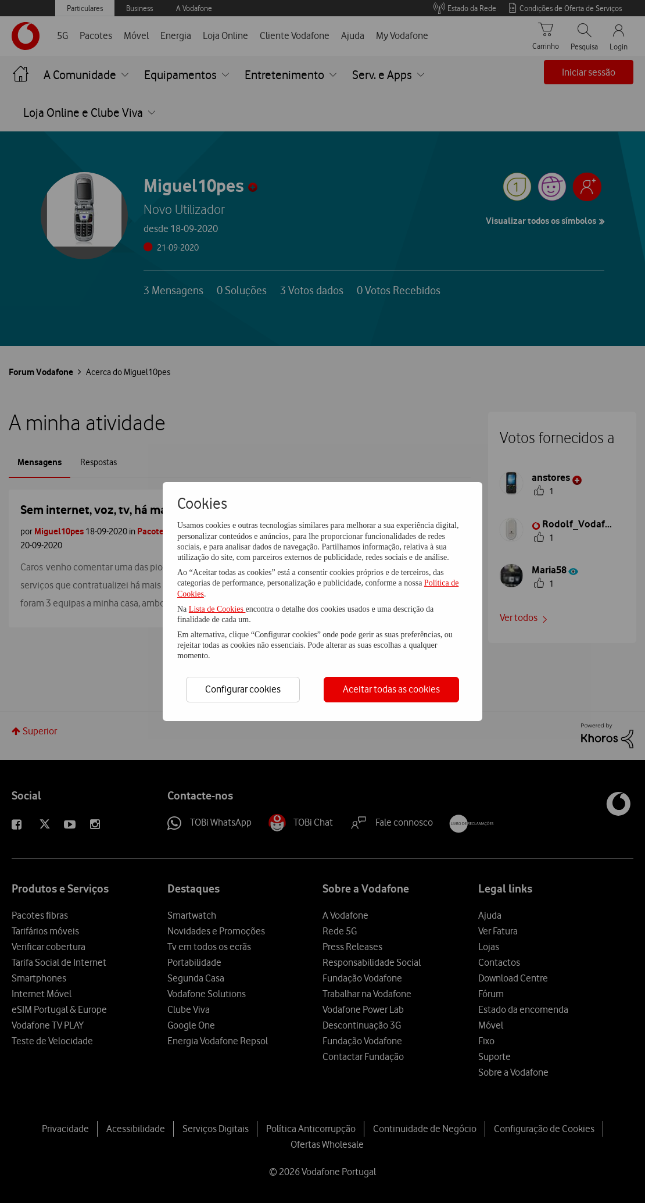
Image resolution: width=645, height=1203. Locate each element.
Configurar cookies (243, 689)
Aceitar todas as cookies (391, 689)
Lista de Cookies (217, 609)
